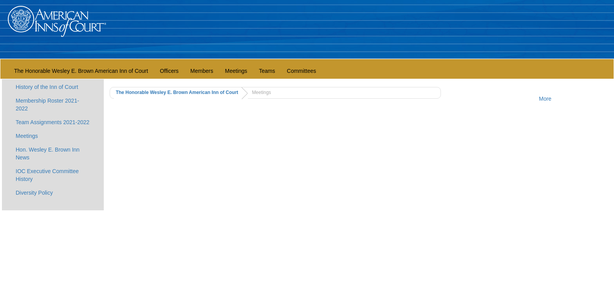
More (545, 99)
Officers (169, 71)
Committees (301, 71)
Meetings (236, 71)
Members (201, 71)
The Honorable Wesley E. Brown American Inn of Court (81, 71)
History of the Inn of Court (47, 87)
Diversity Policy (34, 193)
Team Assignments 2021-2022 (52, 122)
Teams (267, 71)
